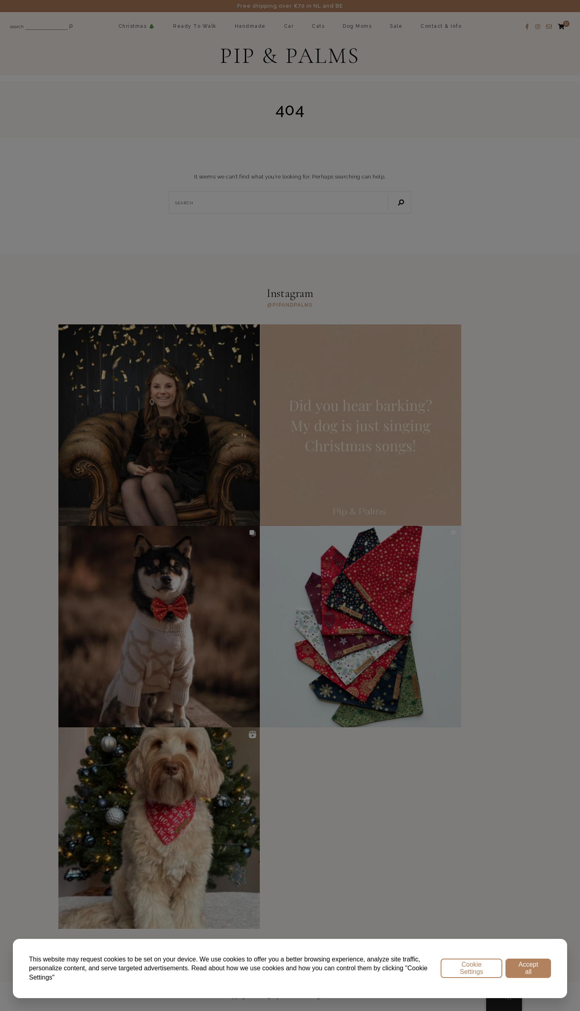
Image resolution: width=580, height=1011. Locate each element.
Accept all (528, 968)
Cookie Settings (471, 968)
